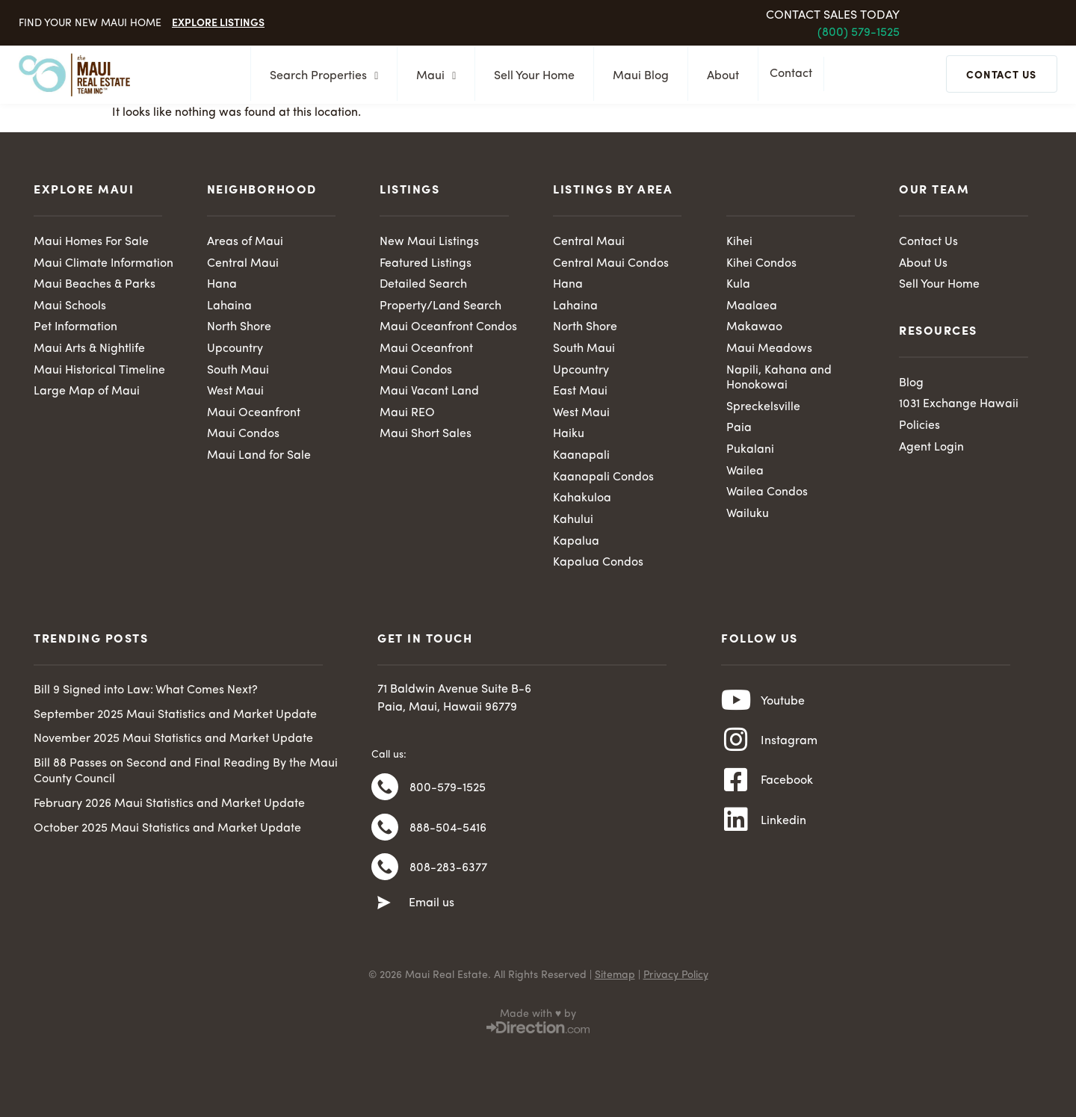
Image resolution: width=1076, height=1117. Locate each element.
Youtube (783, 705)
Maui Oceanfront (253, 414)
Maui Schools (70, 306)
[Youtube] (736, 703)
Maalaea (751, 306)
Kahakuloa (582, 501)
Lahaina (229, 306)
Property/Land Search (440, 306)
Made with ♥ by (538, 1020)
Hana (222, 285)
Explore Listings (218, 21)
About (718, 76)
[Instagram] (736, 744)
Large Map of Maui (87, 393)
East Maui (580, 393)
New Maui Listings (429, 242)
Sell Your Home (529, 76)
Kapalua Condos (598, 565)
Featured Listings (425, 264)
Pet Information (76, 328)
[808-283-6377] (384, 872)
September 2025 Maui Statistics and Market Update (175, 717)
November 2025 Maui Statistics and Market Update (173, 741)
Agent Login (931, 448)
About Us (923, 264)
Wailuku (747, 516)
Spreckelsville (763, 408)
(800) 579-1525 (858, 33)
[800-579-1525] (384, 790)
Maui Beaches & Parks (95, 285)
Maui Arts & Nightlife (90, 350)
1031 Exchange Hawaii (959, 405)
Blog (911, 383)
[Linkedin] (736, 827)
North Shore (239, 328)
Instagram (789, 746)
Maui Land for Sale (259, 457)
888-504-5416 (447, 832)
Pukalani (750, 451)
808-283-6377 (448, 873)
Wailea (745, 473)
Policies (919, 427)
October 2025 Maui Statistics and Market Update (167, 831)
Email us (431, 909)
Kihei (739, 242)
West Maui (235, 393)
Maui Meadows (769, 350)
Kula (738, 285)
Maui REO (407, 414)
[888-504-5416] (384, 831)
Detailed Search (424, 285)
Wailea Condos (767, 495)
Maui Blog (636, 76)
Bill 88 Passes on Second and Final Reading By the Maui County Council (186, 774)
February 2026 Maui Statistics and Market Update (169, 806)
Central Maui (243, 264)
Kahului (573, 521)
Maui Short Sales (425, 436)
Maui (431, 76)
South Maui (238, 371)
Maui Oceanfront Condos (448, 328)
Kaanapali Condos (603, 479)
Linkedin (783, 828)
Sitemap (615, 981)
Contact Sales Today (833, 16)
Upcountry (235, 350)
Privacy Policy (675, 981)
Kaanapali (581, 457)
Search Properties (319, 76)
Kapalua (576, 543)
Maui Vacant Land (429, 393)
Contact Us (928, 242)
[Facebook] (736, 786)
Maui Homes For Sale (91, 242)
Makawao (754, 328)
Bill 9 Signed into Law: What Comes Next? (146, 693)
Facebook (787, 787)
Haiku (568, 436)
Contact (794, 75)
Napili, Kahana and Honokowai (779, 379)
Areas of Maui (245, 242)
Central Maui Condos (611, 264)
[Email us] (384, 909)
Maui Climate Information (104, 264)
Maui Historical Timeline (99, 371)
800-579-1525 (447, 791)
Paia (739, 430)
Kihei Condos (761, 264)
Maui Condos (243, 436)
